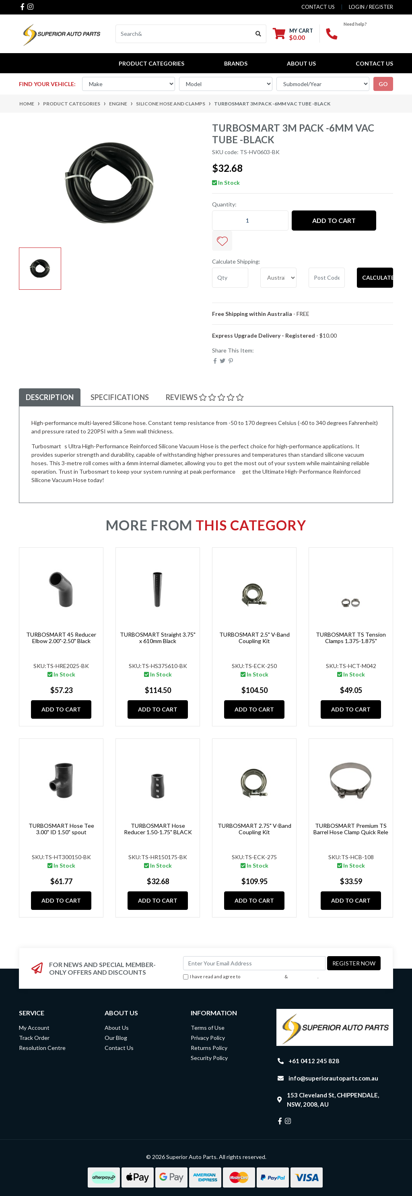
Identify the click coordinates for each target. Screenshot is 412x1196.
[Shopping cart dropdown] (292, 34)
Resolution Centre (42, 1047)
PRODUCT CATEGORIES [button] (151, 63)
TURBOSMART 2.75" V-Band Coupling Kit (254, 829)
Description (50, 397)
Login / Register (371, 7)
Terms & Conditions (262, 976)
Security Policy (209, 1057)
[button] (222, 241)
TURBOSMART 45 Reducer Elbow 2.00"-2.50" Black (61, 638)
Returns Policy (209, 1047)
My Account (34, 1027)
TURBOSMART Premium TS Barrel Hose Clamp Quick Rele (350, 829)
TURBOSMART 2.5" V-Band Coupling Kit (254, 638)
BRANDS (235, 63)
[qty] (230, 278)
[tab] (49, 397)
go (383, 83)
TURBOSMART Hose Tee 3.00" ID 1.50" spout (61, 829)
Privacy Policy (303, 976)
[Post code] (327, 278)
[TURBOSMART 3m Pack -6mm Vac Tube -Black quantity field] (250, 220)
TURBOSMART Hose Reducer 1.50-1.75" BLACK (158, 829)
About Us (301, 63)
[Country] (278, 278)
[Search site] (258, 34)
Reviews (205, 397)
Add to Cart (334, 220)
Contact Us (374, 63)
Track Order (34, 1037)
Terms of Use (208, 1027)
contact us (318, 7)
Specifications (120, 397)
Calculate (377, 277)
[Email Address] (254, 963)
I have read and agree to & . (250, 976)
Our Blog (116, 1037)
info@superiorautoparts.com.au (333, 1078)
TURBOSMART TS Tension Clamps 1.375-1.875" (351, 638)
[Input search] (183, 34)
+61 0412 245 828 (313, 1060)
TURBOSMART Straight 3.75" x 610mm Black (158, 638)
